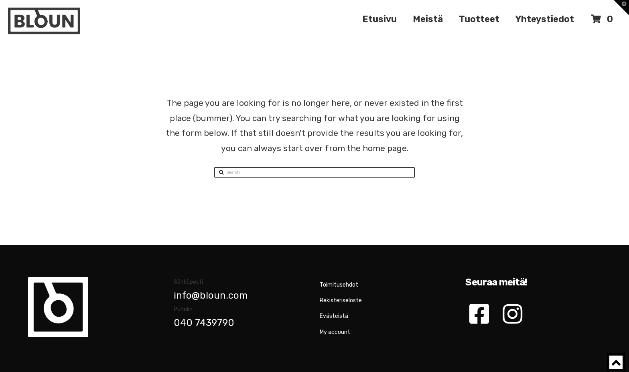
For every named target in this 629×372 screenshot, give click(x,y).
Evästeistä (334, 316)
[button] (621, 7)
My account (335, 332)
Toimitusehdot (339, 284)
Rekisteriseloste (341, 300)
